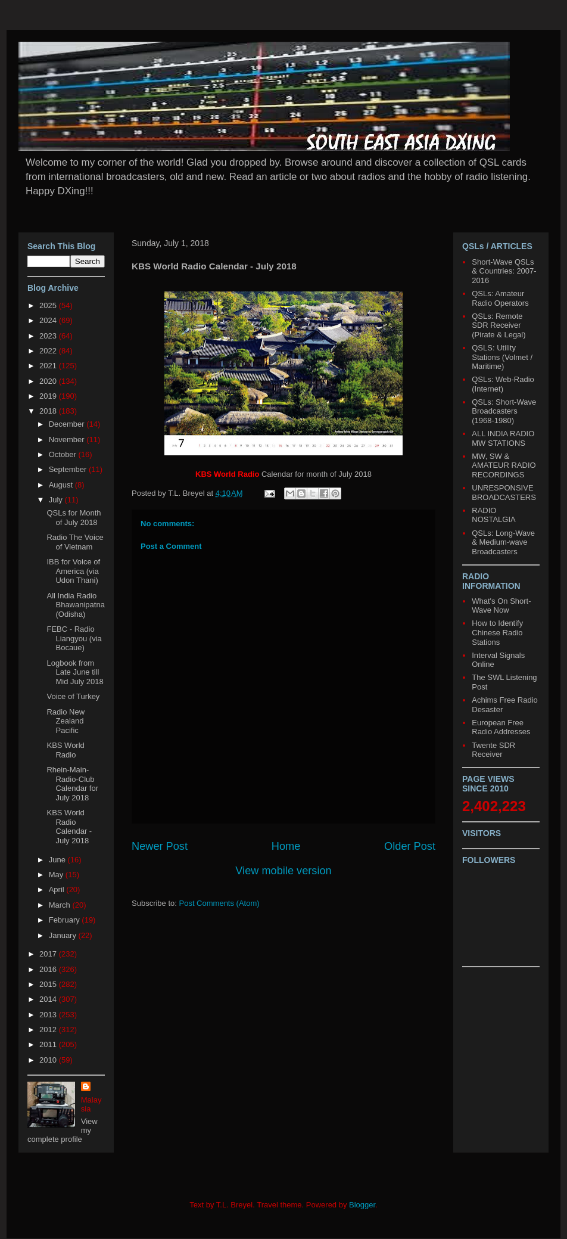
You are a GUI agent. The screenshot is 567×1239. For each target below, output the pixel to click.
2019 (49, 396)
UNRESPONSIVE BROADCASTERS (504, 492)
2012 (49, 1029)
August (62, 484)
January (64, 935)
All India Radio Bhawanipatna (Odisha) (75, 605)
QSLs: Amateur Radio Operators (500, 298)
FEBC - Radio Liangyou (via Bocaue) (73, 638)
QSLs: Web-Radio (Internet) (503, 384)
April (58, 889)
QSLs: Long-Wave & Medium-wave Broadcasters (503, 542)
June (58, 859)
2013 (49, 1014)
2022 (49, 350)
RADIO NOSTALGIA (493, 515)
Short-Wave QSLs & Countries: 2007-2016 (504, 271)
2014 (49, 999)
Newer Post (160, 846)
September (69, 469)
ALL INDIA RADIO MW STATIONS (503, 438)
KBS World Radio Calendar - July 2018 (69, 826)
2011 (49, 1044)
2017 (49, 953)
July (57, 499)
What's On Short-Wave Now (501, 606)
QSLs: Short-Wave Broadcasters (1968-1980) (504, 411)
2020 (49, 381)
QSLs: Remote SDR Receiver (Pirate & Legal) (498, 325)
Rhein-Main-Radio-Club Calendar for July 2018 (72, 783)
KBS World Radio (65, 750)
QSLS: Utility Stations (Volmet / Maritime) (502, 357)
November (68, 439)
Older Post (409, 846)
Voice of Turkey (72, 696)
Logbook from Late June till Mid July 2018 (74, 672)
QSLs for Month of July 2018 (73, 517)
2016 (49, 969)
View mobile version (283, 871)
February (65, 919)
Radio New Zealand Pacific (65, 721)
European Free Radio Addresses (501, 727)
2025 (49, 305)
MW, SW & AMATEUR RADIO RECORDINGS (503, 465)
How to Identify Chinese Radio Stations (497, 632)
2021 (49, 365)
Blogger (362, 1204)
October (64, 454)
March (61, 904)
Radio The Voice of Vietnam (74, 542)
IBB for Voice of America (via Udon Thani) (73, 571)
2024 (49, 320)
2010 (49, 1059)
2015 (49, 984)
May (57, 874)
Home (286, 846)
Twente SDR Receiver (493, 750)
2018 (49, 410)
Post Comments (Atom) (219, 903)
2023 (49, 335)
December (68, 424)
